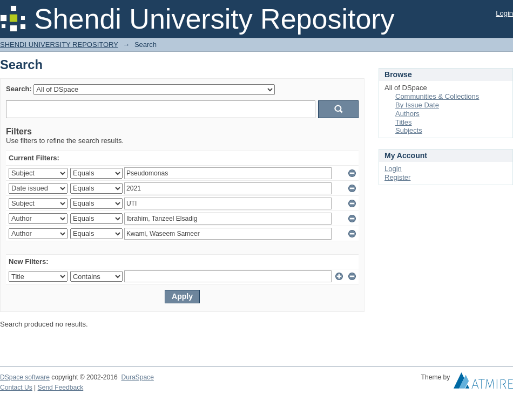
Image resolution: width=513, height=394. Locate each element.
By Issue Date (417, 105)
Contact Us (16, 387)
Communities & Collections (437, 96)
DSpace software (25, 377)
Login (504, 13)
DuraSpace (137, 377)
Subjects (408, 130)
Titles (403, 122)
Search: (19, 89)
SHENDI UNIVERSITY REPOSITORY (59, 44)
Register (397, 177)
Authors (407, 114)
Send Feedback (61, 387)
